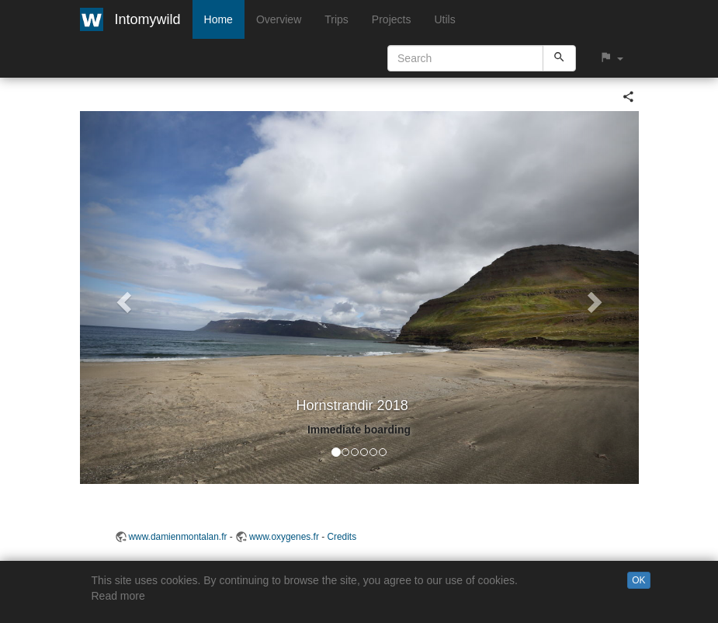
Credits (341, 536)
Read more (118, 596)
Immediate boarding (359, 429)
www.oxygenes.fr (284, 536)
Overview (278, 19)
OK (638, 580)
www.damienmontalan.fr (178, 536)
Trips (336, 19)
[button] (611, 58)
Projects (391, 19)
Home (218, 19)
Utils (444, 19)
